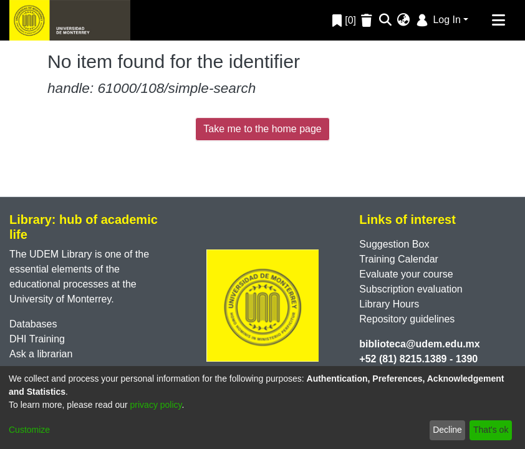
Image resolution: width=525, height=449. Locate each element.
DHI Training (37, 339)
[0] (344, 20)
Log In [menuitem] (437, 19)
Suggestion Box (394, 244)
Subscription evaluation (410, 289)
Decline (447, 430)
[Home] (69, 20)
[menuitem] (404, 20)
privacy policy (156, 405)
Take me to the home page (262, 128)
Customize (29, 430)
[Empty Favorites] (368, 20)
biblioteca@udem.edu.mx (419, 344)
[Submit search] (385, 20)
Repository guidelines (407, 319)
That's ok (490, 430)
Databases (33, 324)
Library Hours (389, 304)
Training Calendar (398, 259)
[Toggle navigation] (498, 20)
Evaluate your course (406, 274)
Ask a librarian (40, 354)
